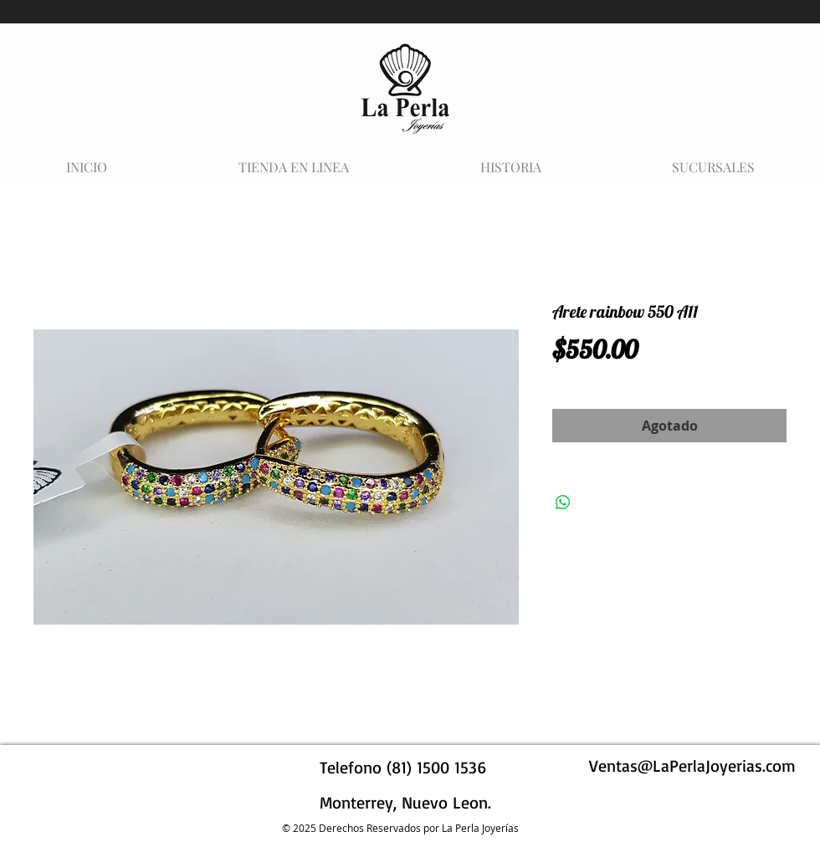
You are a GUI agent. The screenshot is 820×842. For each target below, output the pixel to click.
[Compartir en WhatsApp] (563, 502)
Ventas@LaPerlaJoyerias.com (692, 765)
